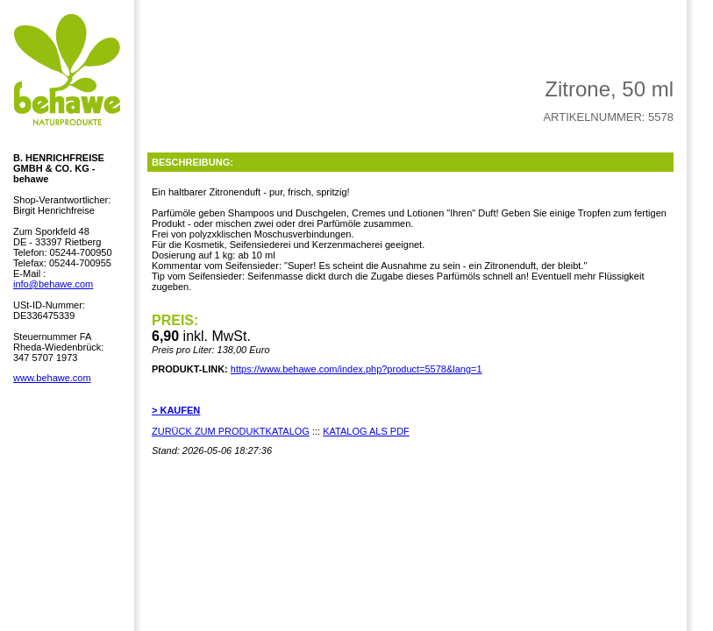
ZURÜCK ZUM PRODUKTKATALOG (231, 431)
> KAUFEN (176, 410)
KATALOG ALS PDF (366, 431)
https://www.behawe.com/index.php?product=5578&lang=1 (356, 369)
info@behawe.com (53, 284)
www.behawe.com (52, 377)
